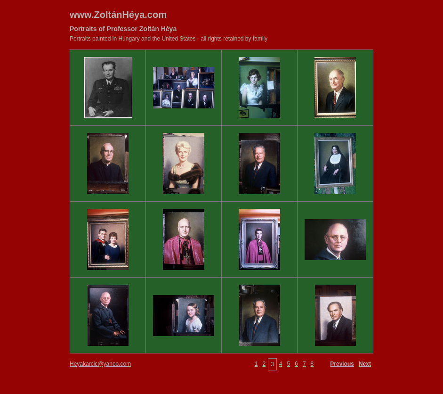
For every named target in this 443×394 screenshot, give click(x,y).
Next (365, 364)
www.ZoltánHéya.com (118, 14)
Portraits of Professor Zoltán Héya (123, 29)
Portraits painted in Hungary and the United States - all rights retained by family (168, 38)
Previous (342, 364)
